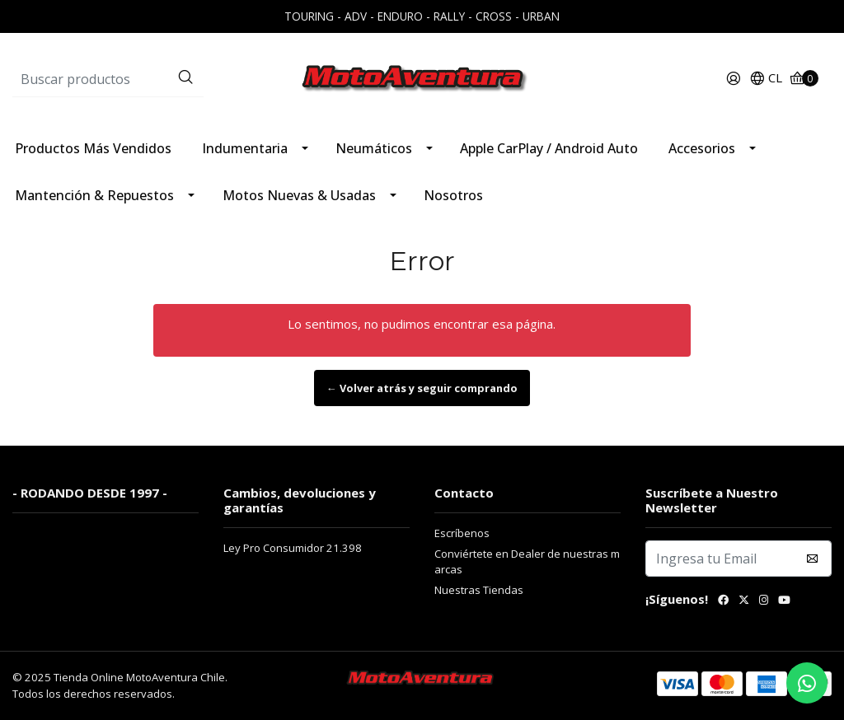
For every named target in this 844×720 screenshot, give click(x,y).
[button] (765, 79)
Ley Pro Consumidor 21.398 (292, 547)
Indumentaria (245, 148)
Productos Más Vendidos (93, 148)
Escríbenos (462, 533)
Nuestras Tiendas (478, 589)
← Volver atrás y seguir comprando (422, 388)
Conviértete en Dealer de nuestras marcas (527, 561)
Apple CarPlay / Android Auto (549, 148)
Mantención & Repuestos (94, 195)
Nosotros (453, 195)
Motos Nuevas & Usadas (299, 195)
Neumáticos (373, 148)
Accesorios (701, 148)
